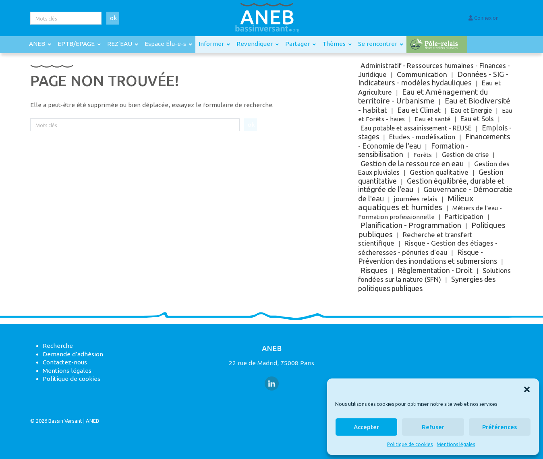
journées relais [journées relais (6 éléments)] (415, 199)
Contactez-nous (65, 362)
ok (113, 17)
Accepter (366, 427)
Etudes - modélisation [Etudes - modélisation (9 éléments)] (422, 137)
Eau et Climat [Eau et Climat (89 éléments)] (419, 110)
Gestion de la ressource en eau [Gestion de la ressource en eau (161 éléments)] (412, 163)
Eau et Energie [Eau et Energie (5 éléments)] (471, 110)
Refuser (433, 427)
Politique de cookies (410, 444)
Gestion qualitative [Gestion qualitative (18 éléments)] (439, 172)
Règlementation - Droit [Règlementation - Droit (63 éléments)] (435, 270)
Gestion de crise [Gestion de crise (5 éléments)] (465, 154)
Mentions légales (456, 444)
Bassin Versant (65, 421)
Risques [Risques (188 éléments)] (374, 270)
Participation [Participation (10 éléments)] (464, 216)
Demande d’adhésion (73, 354)
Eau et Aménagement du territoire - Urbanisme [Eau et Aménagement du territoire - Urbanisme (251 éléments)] (423, 96)
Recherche (58, 345)
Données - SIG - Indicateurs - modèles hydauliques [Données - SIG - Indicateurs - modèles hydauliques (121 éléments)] (433, 78)
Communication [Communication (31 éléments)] (422, 74)
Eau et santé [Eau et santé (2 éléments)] (432, 119)
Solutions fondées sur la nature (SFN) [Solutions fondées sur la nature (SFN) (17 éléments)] (434, 275)
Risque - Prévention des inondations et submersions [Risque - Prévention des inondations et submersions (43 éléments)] (427, 256)
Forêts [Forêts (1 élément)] (422, 154)
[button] (527, 389)
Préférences (499, 427)
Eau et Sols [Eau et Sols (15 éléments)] (477, 118)
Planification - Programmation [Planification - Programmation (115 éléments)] (411, 225)
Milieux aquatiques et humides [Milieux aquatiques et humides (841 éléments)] (415, 203)
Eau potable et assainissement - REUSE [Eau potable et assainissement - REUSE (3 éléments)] (416, 128)
